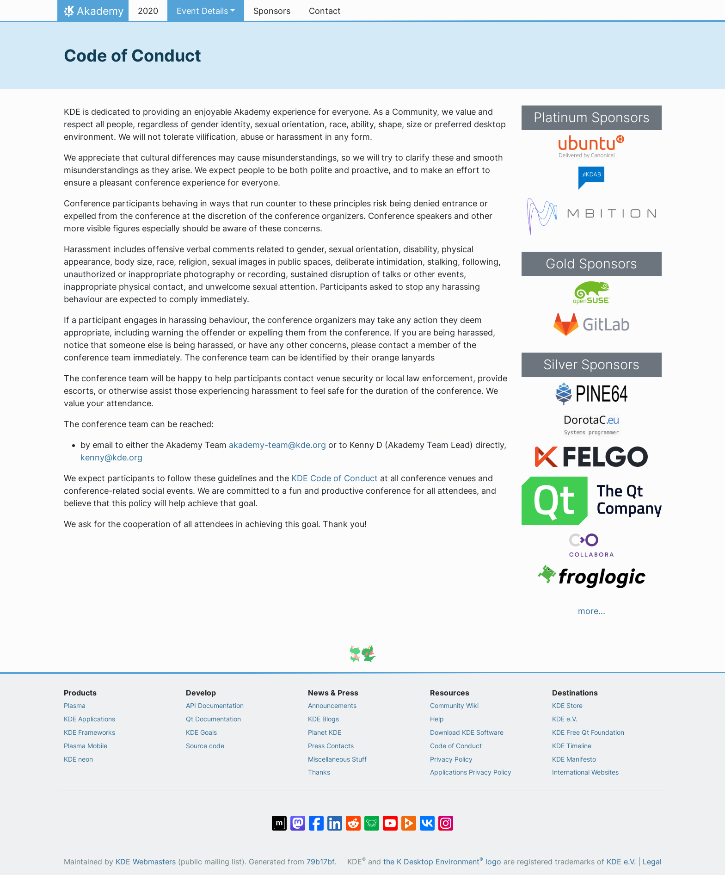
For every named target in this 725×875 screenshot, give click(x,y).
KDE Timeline (571, 746)
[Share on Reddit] (353, 818)
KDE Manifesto (574, 759)
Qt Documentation (213, 719)
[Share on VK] (427, 818)
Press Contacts (331, 746)
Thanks (319, 772)
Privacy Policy (451, 759)
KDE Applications (89, 719)
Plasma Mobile (85, 746)
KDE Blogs (323, 719)
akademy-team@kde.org (277, 445)
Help (437, 719)
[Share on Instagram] (445, 818)
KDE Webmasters (146, 861)
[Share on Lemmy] (371, 818)
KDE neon (78, 759)
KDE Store (567, 705)
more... (591, 611)
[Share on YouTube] (390, 818)
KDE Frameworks (89, 732)
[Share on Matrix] (279, 818)
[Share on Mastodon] (297, 818)
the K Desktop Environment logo (442, 861)
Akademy (92, 13)
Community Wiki (454, 705)
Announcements (332, 705)
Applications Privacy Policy (470, 772)
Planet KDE (324, 732)
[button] (205, 11)
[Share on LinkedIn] (334, 818)
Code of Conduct (456, 746)
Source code (205, 746)
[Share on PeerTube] (408, 818)
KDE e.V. (565, 719)
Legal (652, 861)
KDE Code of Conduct (334, 478)
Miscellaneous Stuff (337, 759)
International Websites (585, 772)
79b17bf (320, 861)
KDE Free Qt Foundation (588, 732)
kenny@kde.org (111, 457)
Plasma (75, 705)
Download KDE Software (467, 732)
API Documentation (215, 705)
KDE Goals (201, 732)
